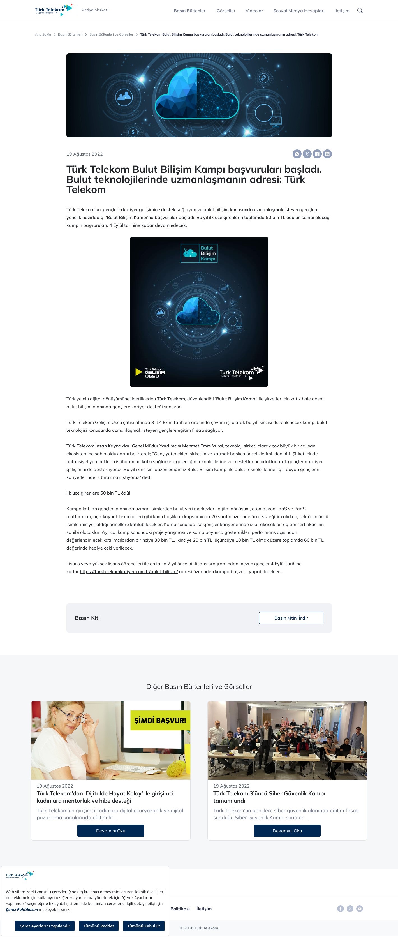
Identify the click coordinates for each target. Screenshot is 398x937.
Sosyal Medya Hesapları (299, 10)
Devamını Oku (110, 831)
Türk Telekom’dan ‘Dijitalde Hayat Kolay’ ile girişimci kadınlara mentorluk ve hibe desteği (105, 797)
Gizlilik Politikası (173, 908)
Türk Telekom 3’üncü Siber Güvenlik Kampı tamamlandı (269, 797)
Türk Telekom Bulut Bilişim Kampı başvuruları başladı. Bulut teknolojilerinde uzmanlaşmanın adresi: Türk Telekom (229, 34)
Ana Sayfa (43, 34)
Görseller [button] (226, 10)
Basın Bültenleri (70, 34)
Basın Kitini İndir (291, 618)
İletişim (342, 10)
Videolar (254, 10)
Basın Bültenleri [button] (190, 10)
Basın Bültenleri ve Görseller (111, 34)
